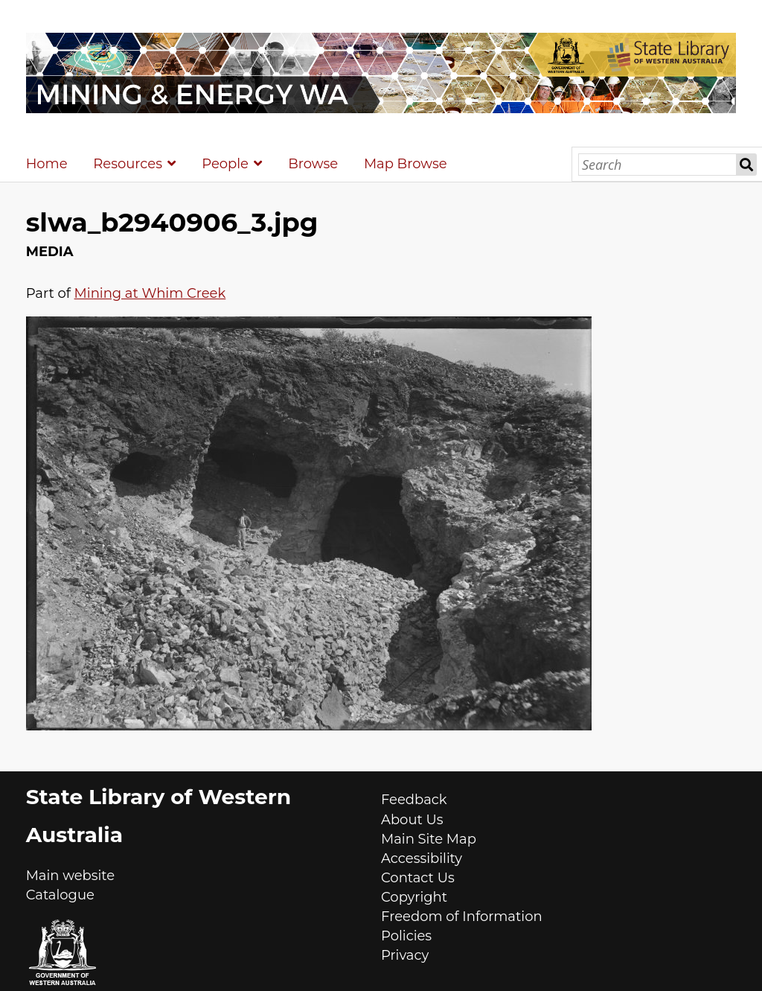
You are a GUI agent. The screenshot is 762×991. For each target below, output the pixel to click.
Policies (406, 936)
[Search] (657, 164)
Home (47, 164)
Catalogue (60, 895)
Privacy (405, 955)
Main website (70, 875)
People (225, 164)
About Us (412, 820)
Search (747, 164)
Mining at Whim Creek (150, 293)
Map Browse (405, 164)
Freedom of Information (461, 916)
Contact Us (418, 878)
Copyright (414, 897)
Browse (313, 164)
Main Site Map (428, 839)
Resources (127, 164)
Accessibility (421, 858)
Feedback (414, 799)
